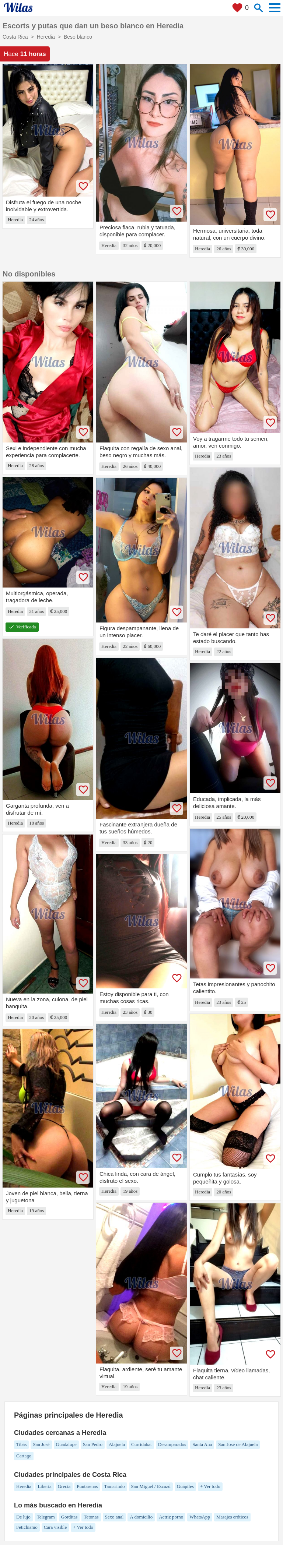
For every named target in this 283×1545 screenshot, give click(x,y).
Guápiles (185, 1486)
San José (41, 1444)
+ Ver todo (210, 1486)
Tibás (21, 1444)
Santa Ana (202, 1444)
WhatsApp (199, 1517)
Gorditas (69, 1517)
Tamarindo (114, 1486)
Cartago (23, 1455)
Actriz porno (171, 1517)
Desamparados (172, 1444)
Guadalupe (66, 1444)
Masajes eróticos (232, 1517)
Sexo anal (114, 1517)
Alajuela (117, 1444)
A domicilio (141, 1517)
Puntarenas (87, 1486)
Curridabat (141, 1444)
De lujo (23, 1517)
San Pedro (92, 1444)
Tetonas (91, 1517)
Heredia (23, 1486)
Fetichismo (27, 1527)
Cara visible (55, 1527)
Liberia (45, 1486)
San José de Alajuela (238, 1444)
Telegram (46, 1517)
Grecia (64, 1486)
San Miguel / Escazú (151, 1486)
